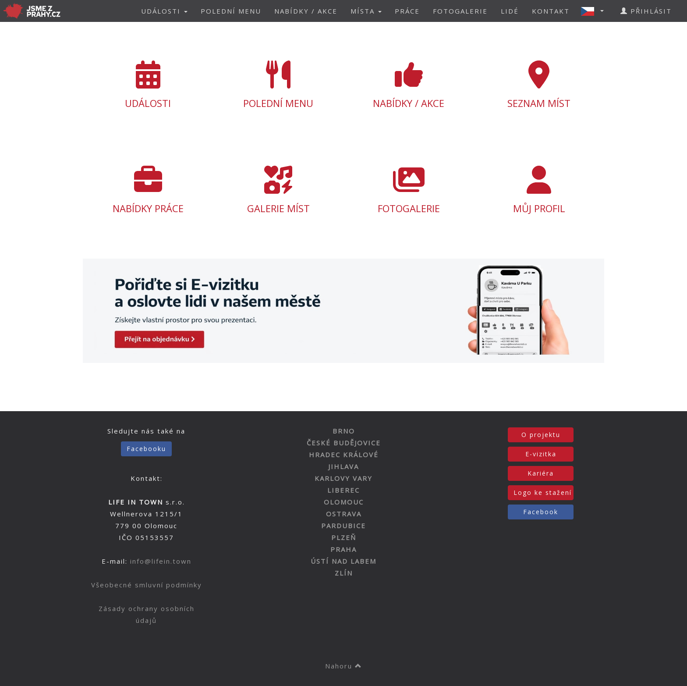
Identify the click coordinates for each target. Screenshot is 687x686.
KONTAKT (551, 11)
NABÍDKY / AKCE (305, 11)
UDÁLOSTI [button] (164, 11)
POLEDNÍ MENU (231, 11)
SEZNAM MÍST (539, 85)
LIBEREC (343, 490)
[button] (595, 11)
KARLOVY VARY (343, 478)
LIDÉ (510, 11)
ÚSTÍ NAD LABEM (343, 561)
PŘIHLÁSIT (646, 11)
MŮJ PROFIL (539, 190)
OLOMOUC (344, 502)
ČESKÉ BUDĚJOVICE (344, 442)
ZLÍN (344, 573)
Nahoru (343, 665)
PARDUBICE (343, 525)
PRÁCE (407, 11)
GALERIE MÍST (278, 190)
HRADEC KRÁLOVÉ (344, 454)
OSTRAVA (343, 513)
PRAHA (343, 549)
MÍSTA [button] (366, 11)
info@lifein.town (160, 561)
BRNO (344, 431)
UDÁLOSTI (148, 85)
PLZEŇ (343, 537)
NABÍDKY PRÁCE (148, 190)
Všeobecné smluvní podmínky (146, 584)
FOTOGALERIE (460, 11)
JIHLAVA (343, 466)
